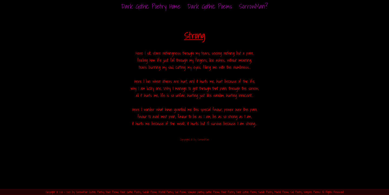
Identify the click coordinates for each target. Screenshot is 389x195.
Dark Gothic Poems (209, 6)
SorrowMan (82, 192)
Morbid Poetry (166, 192)
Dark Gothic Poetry (130, 192)
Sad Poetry (296, 192)
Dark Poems (112, 192)
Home (150, 6)
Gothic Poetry (97, 192)
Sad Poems (180, 192)
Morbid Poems (281, 192)
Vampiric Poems (312, 192)
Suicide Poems (150, 192)
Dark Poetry (227, 192)
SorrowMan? (253, 6)
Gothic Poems (213, 192)
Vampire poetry (196, 192)
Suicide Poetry (265, 192)
